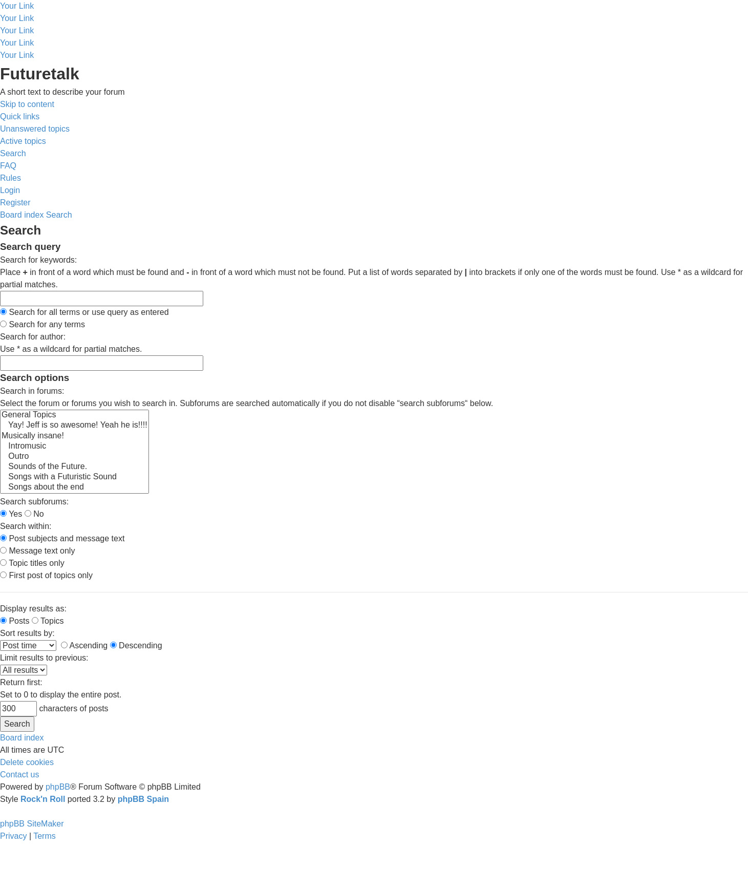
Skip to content (27, 104)
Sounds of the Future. (74, 467)
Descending (136, 645)
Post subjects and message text (62, 538)
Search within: (26, 526)
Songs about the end (74, 487)
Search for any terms (42, 324)
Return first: (21, 682)
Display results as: (33, 608)
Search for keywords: (38, 260)
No (34, 514)
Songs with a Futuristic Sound (74, 477)
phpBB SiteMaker (32, 823)
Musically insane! (74, 436)
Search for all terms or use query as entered (84, 312)
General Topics (74, 415)
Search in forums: (32, 391)
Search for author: (33, 336)
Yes (11, 514)
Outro (74, 457)
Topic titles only (32, 563)
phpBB (58, 786)
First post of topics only (46, 575)
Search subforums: (34, 501)
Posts (14, 621)
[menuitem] (35, 128)
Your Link (17, 6)
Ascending (84, 645)
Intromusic (74, 446)
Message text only (37, 550)
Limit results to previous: (44, 657)
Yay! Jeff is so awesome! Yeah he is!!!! (74, 425)
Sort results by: (27, 633)
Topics (48, 621)
